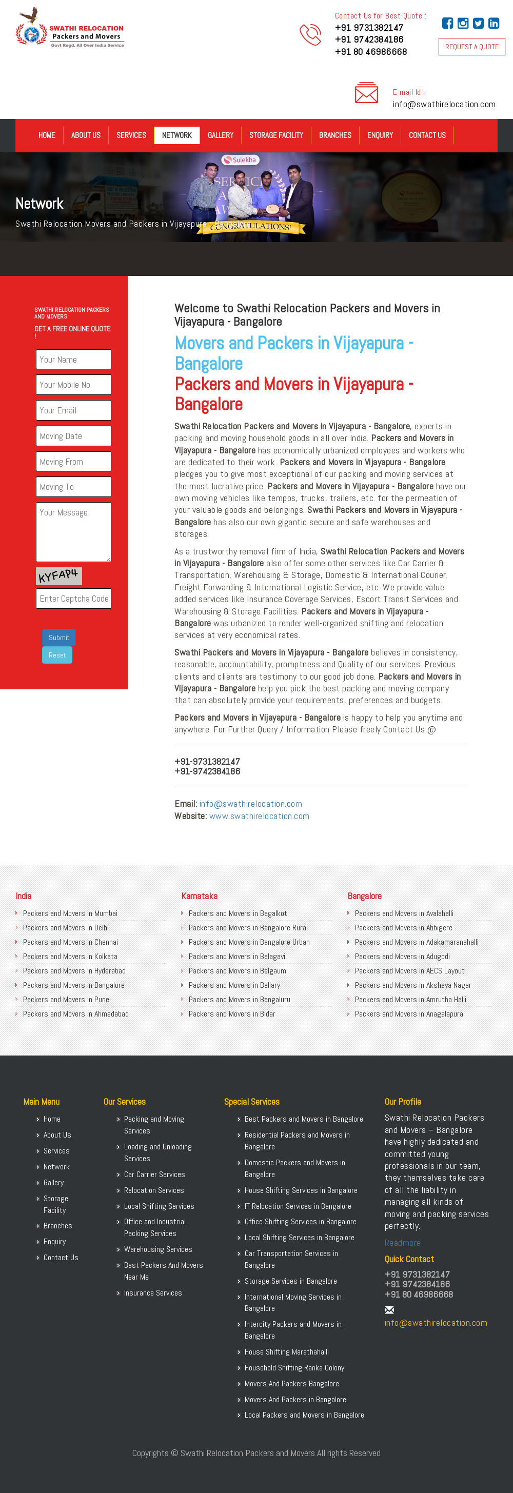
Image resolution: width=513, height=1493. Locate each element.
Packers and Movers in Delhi (66, 927)
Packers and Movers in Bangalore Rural (248, 927)
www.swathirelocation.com (259, 816)
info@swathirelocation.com (444, 104)
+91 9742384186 (369, 39)
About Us (86, 135)
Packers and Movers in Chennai (70, 942)
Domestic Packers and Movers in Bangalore (295, 1168)
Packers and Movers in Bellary (234, 985)
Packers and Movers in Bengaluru (239, 999)
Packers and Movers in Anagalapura (409, 1013)
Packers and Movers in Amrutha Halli (410, 999)
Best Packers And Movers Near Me (163, 1271)
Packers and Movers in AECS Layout (410, 970)
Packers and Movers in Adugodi (402, 956)
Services (131, 135)
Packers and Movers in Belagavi (237, 956)
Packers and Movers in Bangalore (74, 985)
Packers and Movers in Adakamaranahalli (417, 942)
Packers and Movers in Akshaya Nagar (413, 985)
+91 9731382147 (369, 27)
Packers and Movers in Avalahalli (404, 913)
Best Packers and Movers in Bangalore (304, 1118)
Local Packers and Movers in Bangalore (304, 1414)
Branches (335, 135)
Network (177, 135)
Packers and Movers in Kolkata (70, 956)
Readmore (403, 1242)
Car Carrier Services (154, 1174)
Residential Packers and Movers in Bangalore (297, 1140)
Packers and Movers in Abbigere (403, 927)
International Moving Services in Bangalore (293, 1302)
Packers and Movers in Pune (66, 999)
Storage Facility (276, 135)
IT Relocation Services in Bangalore (298, 1206)
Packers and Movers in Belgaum (237, 970)
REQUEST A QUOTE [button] (472, 46)
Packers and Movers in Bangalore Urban (249, 942)
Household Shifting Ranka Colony (294, 1367)
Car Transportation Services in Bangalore (291, 1259)
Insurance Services (153, 1292)
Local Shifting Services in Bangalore (299, 1237)
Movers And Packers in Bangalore (295, 1399)
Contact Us (427, 135)
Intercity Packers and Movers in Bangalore (293, 1330)
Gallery (220, 135)
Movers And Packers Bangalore (292, 1383)
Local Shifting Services (159, 1206)
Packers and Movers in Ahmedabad (76, 1013)
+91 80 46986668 (371, 51)
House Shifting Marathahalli (287, 1351)
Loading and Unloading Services (158, 1152)
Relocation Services (154, 1190)
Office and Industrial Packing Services (155, 1227)
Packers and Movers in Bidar (232, 1013)
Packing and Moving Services (154, 1124)
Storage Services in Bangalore (291, 1281)
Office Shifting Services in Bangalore (301, 1221)
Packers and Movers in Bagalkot (238, 913)
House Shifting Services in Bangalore (301, 1190)
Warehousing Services (158, 1249)
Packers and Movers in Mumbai (70, 913)
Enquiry (380, 135)
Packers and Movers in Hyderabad (74, 970)
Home (46, 135)
